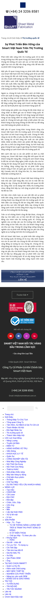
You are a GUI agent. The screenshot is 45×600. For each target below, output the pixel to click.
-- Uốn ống (9, 505)
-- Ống (7, 561)
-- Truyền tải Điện (12, 443)
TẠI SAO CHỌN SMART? (16, 563)
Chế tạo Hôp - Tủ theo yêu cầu (23, 535)
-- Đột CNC (9, 497)
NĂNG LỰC (10, 487)
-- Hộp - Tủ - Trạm (12, 522)
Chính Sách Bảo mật (14, 597)
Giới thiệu (16, 38)
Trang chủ (5, 38)
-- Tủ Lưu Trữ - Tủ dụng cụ (16, 545)
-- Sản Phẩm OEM (13, 558)
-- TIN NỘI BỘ (11, 586)
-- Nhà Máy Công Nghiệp (15, 462)
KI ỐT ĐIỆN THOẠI (18, 533)
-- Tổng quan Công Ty (14, 422)
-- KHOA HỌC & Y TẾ (14, 454)
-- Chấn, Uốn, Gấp (13, 502)
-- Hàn (7, 507)
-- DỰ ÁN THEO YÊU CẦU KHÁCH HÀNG (23, 485)
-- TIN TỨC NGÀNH (13, 589)
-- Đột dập (9, 500)
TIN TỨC (8, 581)
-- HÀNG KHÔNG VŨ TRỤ (16, 448)
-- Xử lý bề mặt (11, 515)
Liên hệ (8, 592)
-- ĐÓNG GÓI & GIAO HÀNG (17, 579)
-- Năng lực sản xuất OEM (16, 576)
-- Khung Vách (11, 538)
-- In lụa (8, 517)
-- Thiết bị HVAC (12, 469)
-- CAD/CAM (10, 492)
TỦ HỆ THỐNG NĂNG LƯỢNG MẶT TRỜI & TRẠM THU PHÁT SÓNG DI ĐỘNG (25, 527)
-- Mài (7, 509)
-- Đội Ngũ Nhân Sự (13, 430)
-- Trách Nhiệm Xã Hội (14, 428)
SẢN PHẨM (10, 520)
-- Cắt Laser (10, 495)
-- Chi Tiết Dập (11, 548)
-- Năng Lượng (11, 441)
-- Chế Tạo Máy (11, 482)
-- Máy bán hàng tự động (15, 475)
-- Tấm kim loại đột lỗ (14, 550)
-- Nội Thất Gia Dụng (14, 464)
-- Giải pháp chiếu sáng (15, 472)
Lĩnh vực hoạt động (13, 438)
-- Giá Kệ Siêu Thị (12, 553)
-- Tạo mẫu (9, 490)
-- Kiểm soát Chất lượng (15, 569)
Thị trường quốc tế (30, 38)
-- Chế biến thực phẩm (14, 477)
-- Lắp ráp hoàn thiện (14, 512)
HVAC (12, 540)
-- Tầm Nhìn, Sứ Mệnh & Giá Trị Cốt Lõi (22, 425)
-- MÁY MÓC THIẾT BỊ (14, 571)
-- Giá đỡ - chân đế (13, 542)
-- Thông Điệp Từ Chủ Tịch (16, 420)
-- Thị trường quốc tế (14, 433)
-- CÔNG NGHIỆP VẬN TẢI (16, 459)
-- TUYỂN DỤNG (12, 584)
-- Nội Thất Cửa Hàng (14, 467)
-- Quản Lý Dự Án (12, 566)
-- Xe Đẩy (9, 555)
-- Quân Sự (9, 456)
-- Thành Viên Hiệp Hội (14, 435)
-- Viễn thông (10, 451)
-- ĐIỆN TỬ (9, 446)
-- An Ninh (9, 479)
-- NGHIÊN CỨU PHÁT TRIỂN (17, 574)
